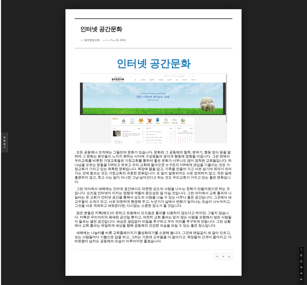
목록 (4, 142)
